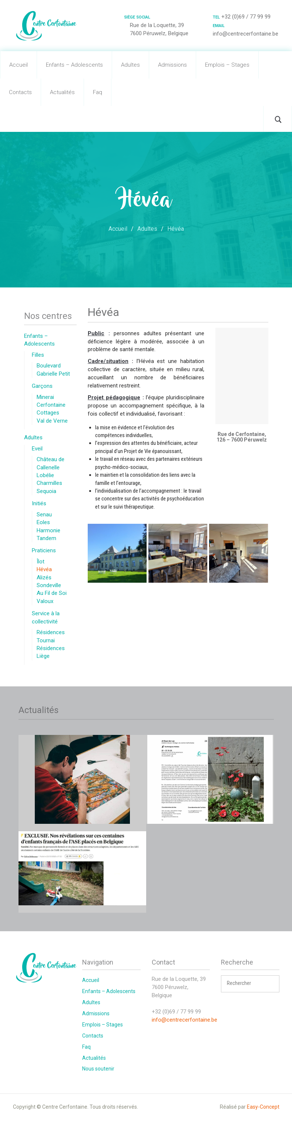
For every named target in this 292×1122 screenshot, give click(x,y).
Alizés (44, 577)
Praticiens (44, 550)
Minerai (45, 397)
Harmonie (48, 530)
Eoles (43, 522)
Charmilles (49, 483)
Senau (44, 514)
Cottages (48, 412)
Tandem (46, 538)
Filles (38, 355)
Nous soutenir (98, 1069)
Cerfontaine (51, 405)
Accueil (18, 64)
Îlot (40, 561)
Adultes (130, 64)
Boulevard (49, 365)
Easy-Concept (263, 1107)
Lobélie (45, 475)
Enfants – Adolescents (74, 64)
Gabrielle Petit (53, 373)
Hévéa (44, 569)
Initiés (39, 503)
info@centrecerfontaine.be (184, 1019)
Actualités (62, 92)
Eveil (37, 448)
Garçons (42, 386)
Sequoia (46, 491)
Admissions (172, 64)
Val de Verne (52, 420)
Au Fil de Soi (52, 593)
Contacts (20, 92)
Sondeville (49, 585)
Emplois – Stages (227, 64)
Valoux (45, 601)
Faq (97, 92)
